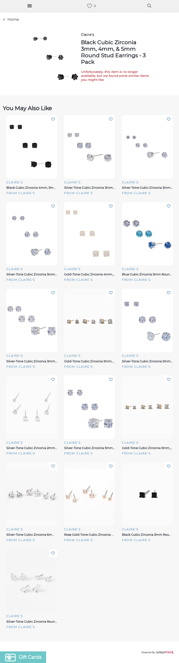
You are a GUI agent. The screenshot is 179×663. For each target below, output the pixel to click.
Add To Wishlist (53, 119)
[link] (89, 5)
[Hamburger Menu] (30, 5)
